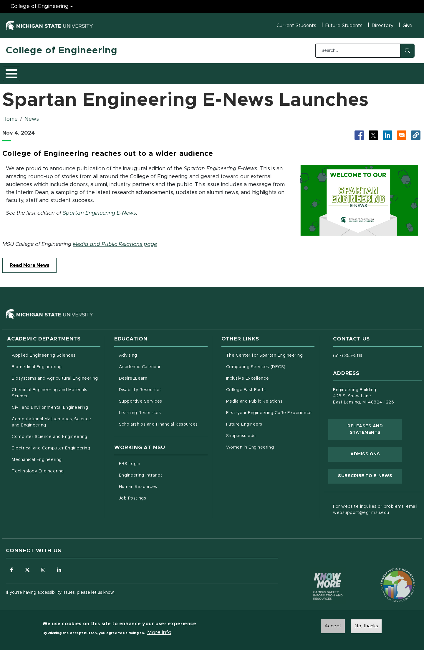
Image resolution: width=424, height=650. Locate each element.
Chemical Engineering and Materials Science (49, 390)
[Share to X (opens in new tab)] (373, 132)
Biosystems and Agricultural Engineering (56, 374)
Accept (332, 626)
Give (407, 25)
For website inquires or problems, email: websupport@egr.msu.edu (375, 506)
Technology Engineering (38, 468)
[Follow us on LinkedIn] (60, 567)
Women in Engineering (250, 444)
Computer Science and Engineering (49, 433)
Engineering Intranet (163, 471)
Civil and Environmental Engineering (50, 404)
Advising (128, 352)
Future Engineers (244, 421)
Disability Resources (163, 386)
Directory (382, 25)
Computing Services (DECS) (270, 363)
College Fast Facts (270, 386)
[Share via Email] (401, 132)
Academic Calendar (163, 363)
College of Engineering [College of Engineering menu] (40, 6)
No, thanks (366, 626)
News (31, 116)
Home (10, 116)
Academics (50, 71)
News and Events (219, 71)
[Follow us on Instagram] (44, 567)
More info (159, 633)
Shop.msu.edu (265, 432)
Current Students (296, 25)
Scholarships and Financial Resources (158, 421)
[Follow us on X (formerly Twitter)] (28, 567)
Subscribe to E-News (370, 472)
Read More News (29, 262)
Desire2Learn (157, 374)
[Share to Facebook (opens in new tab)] (359, 132)
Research (121, 71)
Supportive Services (163, 397)
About (19, 71)
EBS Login (154, 460)
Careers (153, 71)
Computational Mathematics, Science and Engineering (53, 419)
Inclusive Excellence (247, 375)
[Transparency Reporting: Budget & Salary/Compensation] (386, 570)
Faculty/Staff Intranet (274, 73)
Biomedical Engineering (37, 364)
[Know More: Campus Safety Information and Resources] (316, 570)
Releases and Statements (374, 426)
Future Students (343, 25)
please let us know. (96, 590)
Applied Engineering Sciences (44, 352)
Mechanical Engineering (37, 456)
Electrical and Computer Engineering (51, 445)
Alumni (181, 71)
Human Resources (162, 483)
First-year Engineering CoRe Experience (269, 410)
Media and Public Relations (254, 398)
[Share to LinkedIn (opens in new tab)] (387, 132)
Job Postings (157, 494)
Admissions (86, 71)
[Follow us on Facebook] (12, 567)
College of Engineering (61, 50)
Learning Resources (163, 409)
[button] (415, 132)
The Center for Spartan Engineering (270, 351)
